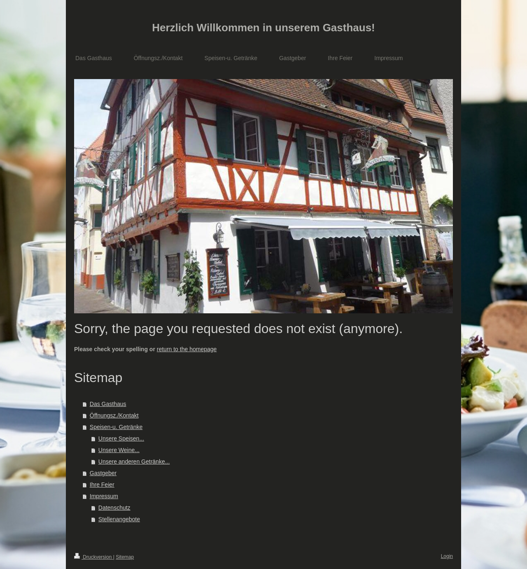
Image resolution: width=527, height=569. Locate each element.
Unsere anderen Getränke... (134, 461)
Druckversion (93, 557)
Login (447, 556)
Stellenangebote (119, 519)
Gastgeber (103, 473)
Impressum (104, 496)
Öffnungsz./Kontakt (114, 415)
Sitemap (125, 557)
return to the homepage (187, 349)
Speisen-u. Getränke (116, 427)
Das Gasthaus (108, 404)
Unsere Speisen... (121, 438)
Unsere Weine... (119, 450)
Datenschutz (114, 507)
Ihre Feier (102, 484)
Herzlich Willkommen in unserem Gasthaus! (263, 27)
